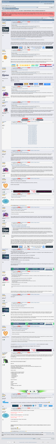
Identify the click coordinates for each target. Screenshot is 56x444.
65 (11, 433)
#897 (53, 326)
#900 (53, 408)
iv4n (3, 393)
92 (39, 18)
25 (23, 432)
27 (25, 432)
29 (27, 432)
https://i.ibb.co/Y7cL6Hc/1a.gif (32, 125)
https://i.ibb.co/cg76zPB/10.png (32, 135)
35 (32, 432)
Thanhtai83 (4, 121)
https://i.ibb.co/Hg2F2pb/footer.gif (32, 140)
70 (19, 18)
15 (14, 432)
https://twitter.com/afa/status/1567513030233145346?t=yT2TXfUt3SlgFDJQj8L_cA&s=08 (23, 91)
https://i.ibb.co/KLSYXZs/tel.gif (24, 147)
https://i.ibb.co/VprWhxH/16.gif (32, 141)
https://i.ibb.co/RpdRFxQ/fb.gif (49, 147)
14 (13, 432)
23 (21, 432)
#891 (53, 207)
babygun (3, 86)
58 (8, 18)
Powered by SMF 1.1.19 (22, 442)
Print (53, 18)
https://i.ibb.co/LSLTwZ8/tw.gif (33, 147)
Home (4, 8)
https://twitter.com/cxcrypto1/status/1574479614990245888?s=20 (26, 344)
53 (49, 432)
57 (7, 18)
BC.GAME (4, 352)
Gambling (17, 10)
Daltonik (3, 49)
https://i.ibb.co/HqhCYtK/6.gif (32, 129)
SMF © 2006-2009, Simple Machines (32, 442)
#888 (53, 162)
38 (35, 432)
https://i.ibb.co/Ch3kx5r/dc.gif (41, 147)
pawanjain (4, 67)
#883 (53, 68)
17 (16, 432)
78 (23, 433)
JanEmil (3, 178)
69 (18, 18)
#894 (53, 271)
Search (9, 8)
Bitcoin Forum (4, 10)
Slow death (4, 21)
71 (20, 18)
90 (34, 433)
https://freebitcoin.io (23, 205)
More (17, 8)
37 (34, 432)
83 (31, 18)
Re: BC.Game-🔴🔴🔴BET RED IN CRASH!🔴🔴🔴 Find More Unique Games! (26, 21)
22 (20, 432)
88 (32, 433)
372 (44, 18)
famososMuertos (5, 249)
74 (23, 18)
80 (28, 18)
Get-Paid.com (4, 193)
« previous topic (51, 16)
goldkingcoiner (4, 302)
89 (33, 433)
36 (33, 432)
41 (38, 432)
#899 (53, 394)
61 (11, 18)
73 (22, 18)
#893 (53, 249)
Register (14, 8)
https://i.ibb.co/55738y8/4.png (32, 127)
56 (6, 18)
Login (12, 8)
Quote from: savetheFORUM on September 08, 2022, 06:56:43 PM (19, 152)
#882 (53, 50)
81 (29, 18)
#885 (53, 102)
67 (16, 18)
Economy (8, 10)
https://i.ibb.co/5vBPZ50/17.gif (32, 142)
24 (22, 432)
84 (32, 18)
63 (9, 433)
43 (40, 432)
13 (12, 432)
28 (26, 432)
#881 (53, 22)
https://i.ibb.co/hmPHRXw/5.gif (32, 128)
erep (3, 150)
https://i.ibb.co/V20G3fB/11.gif (32, 136)
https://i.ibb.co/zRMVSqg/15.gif (32, 139)
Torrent (15, 7)
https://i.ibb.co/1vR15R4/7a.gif (32, 130)
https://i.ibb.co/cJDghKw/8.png (32, 132)
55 (5, 18)
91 (38, 18)
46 (43, 432)
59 (9, 18)
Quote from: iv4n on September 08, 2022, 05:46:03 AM (18, 38)
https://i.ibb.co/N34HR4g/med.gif (15, 147)
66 (15, 18)
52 (48, 432)
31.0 (12, 7)
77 (22, 433)
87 (35, 18)
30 (28, 432)
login (10, 5)
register (13, 5)
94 (41, 18)
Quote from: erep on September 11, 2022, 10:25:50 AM (18, 164)
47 (44, 432)
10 (9, 432)
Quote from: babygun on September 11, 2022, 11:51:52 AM (19, 224)
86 (34, 18)
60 (10, 18)
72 (21, 18)
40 (37, 432)
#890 (53, 194)
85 (33, 18)
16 (15, 432)
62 (12, 18)
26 (24, 432)
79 (27, 18)
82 (30, 18)
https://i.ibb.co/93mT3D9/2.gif (32, 126)
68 (17, 18)
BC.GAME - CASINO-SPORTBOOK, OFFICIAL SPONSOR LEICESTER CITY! (32, 10)
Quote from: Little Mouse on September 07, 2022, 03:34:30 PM (19, 88)
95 (42, 18)
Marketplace (13, 10)
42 (39, 432)
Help (7, 8)
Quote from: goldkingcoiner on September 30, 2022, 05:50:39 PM (19, 328)
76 (21, 433)
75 (20, 433)
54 (4, 18)
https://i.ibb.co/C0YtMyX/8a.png (32, 133)
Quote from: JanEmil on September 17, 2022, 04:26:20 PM (19, 209)
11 (10, 432)
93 (40, 18)
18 (17, 432)
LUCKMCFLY (4, 222)
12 (11, 432)
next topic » (52, 17)
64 (10, 433)
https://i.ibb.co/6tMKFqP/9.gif (32, 134)
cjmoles (3, 294)
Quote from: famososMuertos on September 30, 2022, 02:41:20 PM (20, 273)
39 (36, 432)
